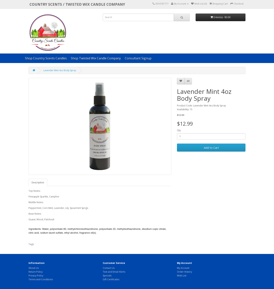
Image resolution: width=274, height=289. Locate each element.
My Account (183, 268)
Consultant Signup (138, 58)
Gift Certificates (111, 279)
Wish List (181, 275)
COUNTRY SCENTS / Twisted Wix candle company (77, 4)
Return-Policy (36, 271)
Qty (179, 130)
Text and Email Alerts (114, 271)
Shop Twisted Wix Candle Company (96, 58)
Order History (184, 271)
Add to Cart (211, 147)
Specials (107, 275)
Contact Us (109, 268)
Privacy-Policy (36, 275)
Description (38, 182)
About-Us (34, 268)
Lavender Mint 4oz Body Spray (59, 70)
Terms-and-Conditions (41, 279)
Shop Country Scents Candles (46, 58)
